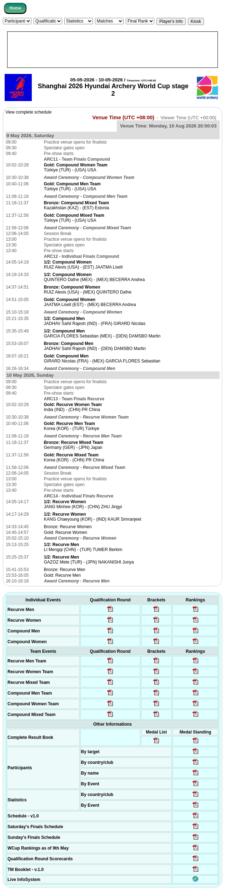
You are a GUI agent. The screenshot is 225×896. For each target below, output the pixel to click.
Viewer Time (188, 117)
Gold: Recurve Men (62, 575)
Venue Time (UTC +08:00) (123, 117)
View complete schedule (28, 112)
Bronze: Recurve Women (68, 526)
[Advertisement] (113, 49)
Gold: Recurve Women (65, 532)
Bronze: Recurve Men (64, 569)
